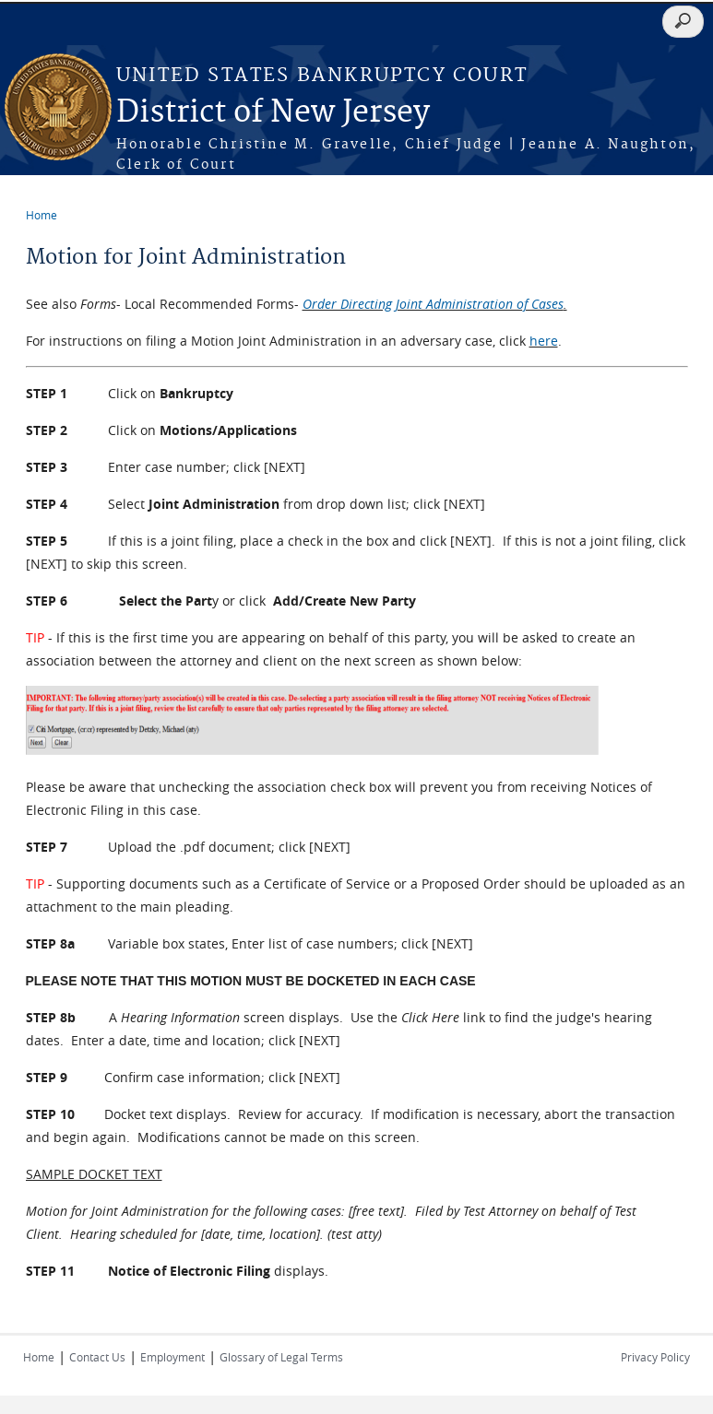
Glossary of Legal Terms (281, 1356)
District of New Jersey (273, 113)
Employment (172, 1356)
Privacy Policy (655, 1356)
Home (41, 214)
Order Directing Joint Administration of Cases (433, 303)
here (543, 340)
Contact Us (97, 1356)
